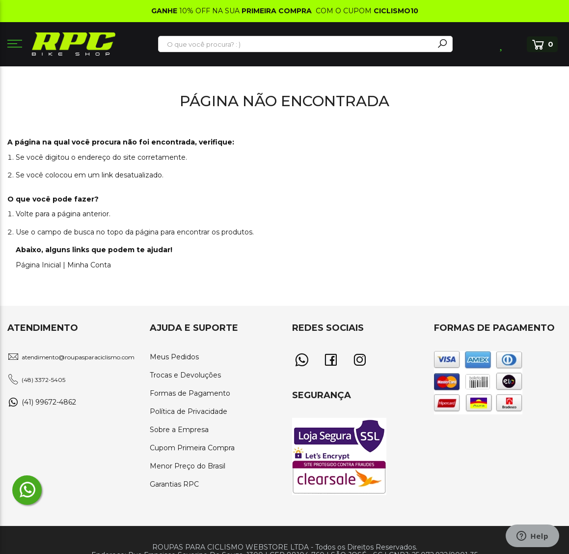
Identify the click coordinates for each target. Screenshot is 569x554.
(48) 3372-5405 (43, 379)
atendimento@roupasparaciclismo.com (78, 357)
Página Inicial (38, 265)
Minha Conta (89, 265)
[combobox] (297, 44)
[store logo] (73, 44)
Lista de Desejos (502, 44)
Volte (24, 213)
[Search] (442, 44)
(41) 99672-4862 (49, 402)
